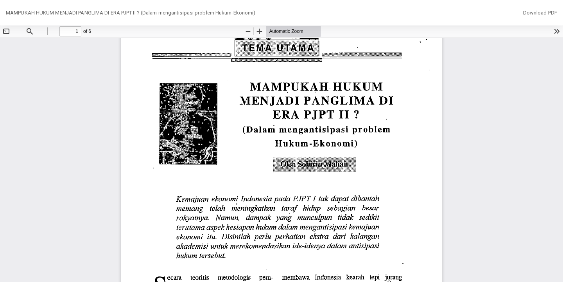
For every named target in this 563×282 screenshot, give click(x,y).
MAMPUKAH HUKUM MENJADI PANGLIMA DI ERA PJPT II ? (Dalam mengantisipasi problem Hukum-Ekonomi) (130, 13)
